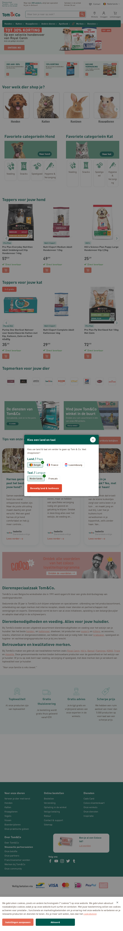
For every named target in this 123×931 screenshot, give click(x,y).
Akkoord (55, 922)
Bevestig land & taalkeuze (44, 488)
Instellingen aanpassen (18, 922)
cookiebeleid (89, 913)
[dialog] (61, 465)
